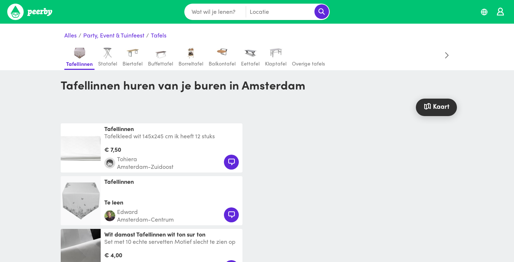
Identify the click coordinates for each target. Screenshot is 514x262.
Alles (70, 35)
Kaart (436, 106)
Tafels (158, 35)
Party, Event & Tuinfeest (113, 35)
